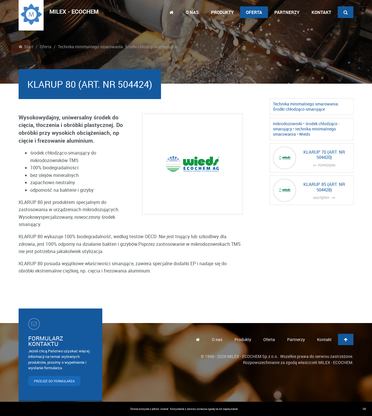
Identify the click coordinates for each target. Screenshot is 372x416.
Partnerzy (286, 12)
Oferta (254, 12)
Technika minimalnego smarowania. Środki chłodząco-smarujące (117, 46)
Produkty (222, 12)
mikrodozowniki (287, 123)
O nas (192, 12)
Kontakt (321, 12)
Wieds (304, 134)
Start (26, 46)
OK (364, 409)
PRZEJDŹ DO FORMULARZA (54, 381)
